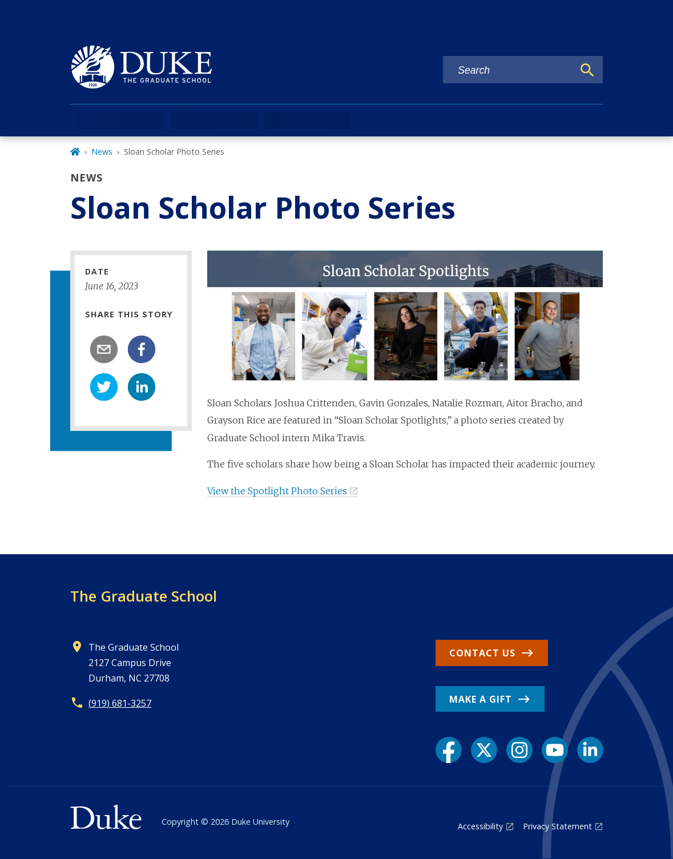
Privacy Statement (557, 826)
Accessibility (480, 826)
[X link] (484, 750)
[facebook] (141, 349)
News (101, 151)
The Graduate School (143, 596)
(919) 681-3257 (119, 703)
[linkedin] (141, 387)
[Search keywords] (508, 70)
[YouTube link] (555, 750)
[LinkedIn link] (590, 750)
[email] (104, 349)
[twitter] (104, 387)
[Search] (587, 70)
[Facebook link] (449, 750)
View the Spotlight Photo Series (277, 491)
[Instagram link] (519, 750)
